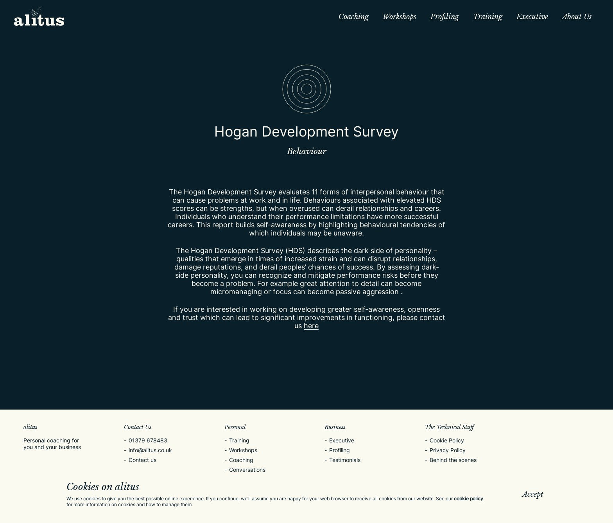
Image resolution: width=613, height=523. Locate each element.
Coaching (354, 17)
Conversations (247, 469)
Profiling (444, 17)
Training (487, 17)
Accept (532, 494)
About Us (577, 17)
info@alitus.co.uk (150, 450)
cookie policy (468, 498)
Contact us (142, 460)
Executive (532, 17)
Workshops (399, 17)
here (311, 326)
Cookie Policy (447, 440)
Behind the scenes (453, 460)
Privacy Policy (448, 450)
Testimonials (344, 460)
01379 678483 (148, 440)
